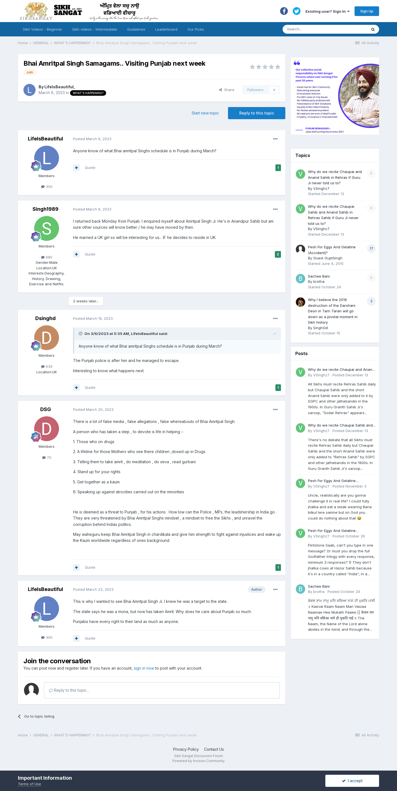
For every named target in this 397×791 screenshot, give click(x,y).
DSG (45, 409)
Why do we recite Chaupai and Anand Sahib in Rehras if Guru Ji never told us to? (335, 177)
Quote (90, 167)
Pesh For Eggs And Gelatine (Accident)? (332, 481)
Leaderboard (166, 29)
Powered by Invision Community (198, 761)
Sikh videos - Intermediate (94, 29)
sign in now (144, 668)
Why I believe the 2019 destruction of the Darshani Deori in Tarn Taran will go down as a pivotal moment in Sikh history (333, 310)
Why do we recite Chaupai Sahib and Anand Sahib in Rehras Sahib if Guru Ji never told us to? (341, 425)
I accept (352, 780)
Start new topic (205, 113)
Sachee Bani (319, 276)
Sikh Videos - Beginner (42, 29)
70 (46, 457)
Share (226, 89)
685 (46, 257)
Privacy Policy (186, 749)
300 (46, 186)
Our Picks (195, 29)
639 (46, 366)
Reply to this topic (256, 113)
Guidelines (136, 29)
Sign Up (366, 11)
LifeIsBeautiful (59, 86)
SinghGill (320, 328)
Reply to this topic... (69, 690)
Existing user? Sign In (327, 11)
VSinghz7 (321, 188)
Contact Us (214, 749)
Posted (92, 139)
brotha (318, 281)
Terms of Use (29, 784)
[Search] (319, 29)
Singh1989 (45, 209)
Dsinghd (45, 318)
